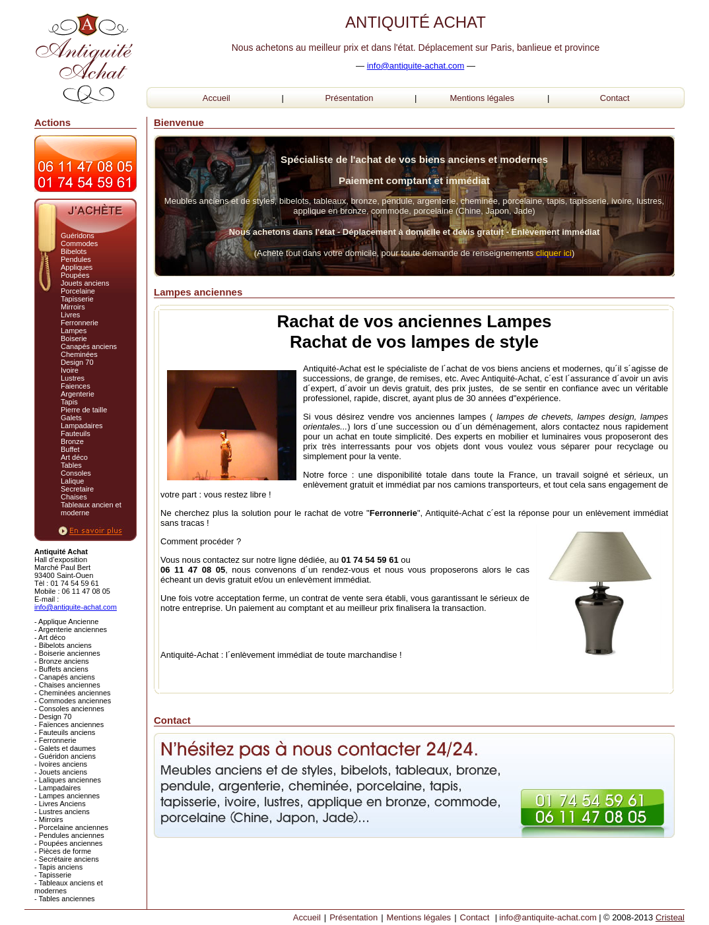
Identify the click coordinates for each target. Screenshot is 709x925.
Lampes (73, 331)
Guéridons (77, 235)
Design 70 (77, 362)
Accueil (216, 98)
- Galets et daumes (65, 748)
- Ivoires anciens (60, 764)
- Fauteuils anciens (64, 732)
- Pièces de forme (62, 851)
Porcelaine (78, 291)
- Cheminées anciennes (72, 693)
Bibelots (73, 251)
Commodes (79, 243)
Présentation (349, 98)
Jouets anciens (85, 283)
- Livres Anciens (60, 804)
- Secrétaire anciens (66, 859)
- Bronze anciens (61, 661)
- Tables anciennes (64, 899)
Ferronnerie (79, 323)
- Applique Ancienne (66, 621)
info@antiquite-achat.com (416, 66)
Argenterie (77, 394)
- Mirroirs (48, 819)
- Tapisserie (52, 875)
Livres (70, 315)
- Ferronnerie (55, 740)
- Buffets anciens (61, 669)
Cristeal (670, 917)
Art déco (74, 457)
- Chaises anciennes (67, 685)
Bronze (72, 441)
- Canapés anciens (64, 677)
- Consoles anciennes (69, 709)
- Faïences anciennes (69, 724)
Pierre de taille (84, 410)
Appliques (76, 267)
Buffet (70, 449)
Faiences (75, 386)
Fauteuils (75, 433)
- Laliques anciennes (67, 780)
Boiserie (74, 338)
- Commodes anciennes (72, 701)
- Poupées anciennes (68, 843)
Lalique (72, 481)
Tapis (69, 402)
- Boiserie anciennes (67, 653)
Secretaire (77, 489)
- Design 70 (52, 716)
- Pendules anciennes (69, 835)
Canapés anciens (89, 346)
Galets (71, 418)
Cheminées (79, 354)
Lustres (72, 378)
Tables (71, 465)
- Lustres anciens (62, 811)
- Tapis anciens (58, 867)
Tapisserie (77, 299)
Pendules (76, 259)
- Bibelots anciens (63, 645)
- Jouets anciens (60, 772)
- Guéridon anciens (65, 756)
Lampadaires (82, 426)
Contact (615, 98)
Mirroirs (73, 307)
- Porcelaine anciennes (71, 827)
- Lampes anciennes (67, 796)
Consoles (76, 473)
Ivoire (70, 370)
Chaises (74, 497)
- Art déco (49, 637)
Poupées (75, 275)
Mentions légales (482, 98)
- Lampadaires (57, 788)
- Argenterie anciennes (70, 629)
